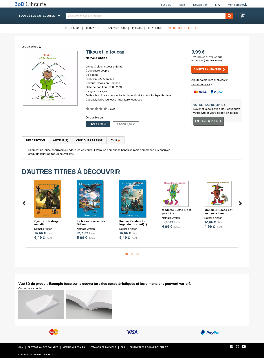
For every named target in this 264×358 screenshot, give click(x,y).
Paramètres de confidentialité (149, 347)
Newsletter (200, 4)
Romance (93, 28)
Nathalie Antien (96, 58)
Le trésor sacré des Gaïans (91, 222)
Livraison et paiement (102, 347)
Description (35, 140)
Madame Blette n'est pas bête (176, 211)
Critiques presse (89, 140)
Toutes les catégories (39, 15)
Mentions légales (74, 347)
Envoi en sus (215, 56)
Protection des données (43, 347)
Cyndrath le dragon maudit (47, 222)
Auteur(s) (60, 140)
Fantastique (116, 28)
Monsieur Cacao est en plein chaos (218, 211)
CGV (20, 347)
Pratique (155, 28)
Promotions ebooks (183, 28)
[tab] (35, 140)
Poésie (137, 28)
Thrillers (72, 28)
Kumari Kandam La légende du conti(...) (133, 222)
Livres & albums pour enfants (104, 66)
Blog (182, 4)
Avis (115, 140)
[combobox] (149, 16)
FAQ (217, 4)
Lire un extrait (30, 46)
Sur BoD (166, 4)
